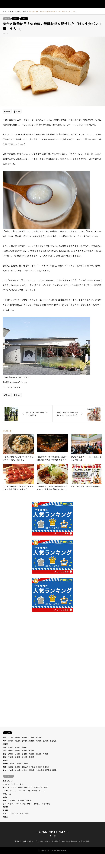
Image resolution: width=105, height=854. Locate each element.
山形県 (17, 754)
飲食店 (5, 817)
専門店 (7, 19)
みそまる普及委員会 (69, 841)
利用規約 (57, 841)
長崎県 (45, 741)
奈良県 (40, 767)
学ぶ (4, 803)
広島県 (31, 737)
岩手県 (24, 754)
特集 (4, 813)
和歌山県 (25, 767)
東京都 (24, 770)
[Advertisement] (52, 651)
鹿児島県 (53, 741)
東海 (4, 757)
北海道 (5, 744)
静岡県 (31, 757)
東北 (4, 754)
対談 (21, 813)
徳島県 (10, 750)
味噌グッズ (28, 787)
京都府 (10, 767)
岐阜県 (17, 757)
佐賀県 (10, 741)
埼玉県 (17, 770)
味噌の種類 (46, 803)
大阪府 (33, 767)
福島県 (31, 754)
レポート (14, 784)
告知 (21, 784)
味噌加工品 (38, 787)
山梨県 (12, 763)
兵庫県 (17, 767)
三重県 (10, 757)
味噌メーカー (8, 794)
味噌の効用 (26, 803)
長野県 (26, 763)
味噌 (20, 787)
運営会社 (18, 841)
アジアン (13, 790)
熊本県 (31, 741)
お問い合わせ (28, 841)
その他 (13, 787)
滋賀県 (47, 767)
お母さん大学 (84, 841)
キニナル (6, 787)
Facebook (50, 836)
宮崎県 (24, 741)
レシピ (5, 790)
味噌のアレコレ (14, 803)
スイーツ (21, 790)
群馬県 (47, 770)
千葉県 (10, 770)
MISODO (13, 800)
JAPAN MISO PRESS (52, 831)
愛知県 (24, 757)
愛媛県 (17, 750)
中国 (4, 737)
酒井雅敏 (21, 800)
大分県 (17, 741)
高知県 (31, 750)
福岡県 (38, 741)
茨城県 (15, 19)
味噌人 (5, 797)
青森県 (45, 754)
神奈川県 (39, 770)
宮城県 (10, 754)
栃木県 (31, 770)
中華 (28, 790)
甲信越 (5, 763)
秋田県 (38, 754)
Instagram (55, 836)
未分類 (5, 810)
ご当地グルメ (8, 781)
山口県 (10, 737)
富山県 (10, 747)
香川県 (24, 750)
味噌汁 (34, 790)
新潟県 (19, 763)
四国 (4, 750)
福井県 (24, 747)
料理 (27, 813)
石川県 (17, 747)
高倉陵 (28, 800)
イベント (6, 784)
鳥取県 (38, 737)
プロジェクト (13, 813)
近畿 (4, 767)
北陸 (4, 747)
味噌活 (5, 800)
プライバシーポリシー (43, 841)
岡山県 (17, 737)
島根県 (24, 737)
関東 (24, 19)
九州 (4, 741)
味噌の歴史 (36, 803)
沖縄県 (5, 760)
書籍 (45, 787)
